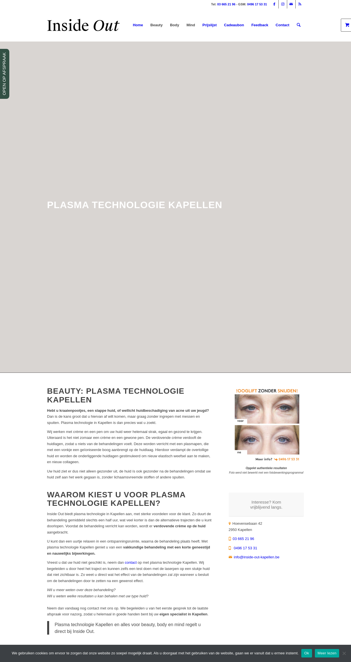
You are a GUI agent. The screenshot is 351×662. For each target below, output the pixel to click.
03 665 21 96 (226, 4)
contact (131, 562)
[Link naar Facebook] (274, 4)
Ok (306, 653)
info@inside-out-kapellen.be (256, 557)
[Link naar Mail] (291, 4)
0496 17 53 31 (257, 4)
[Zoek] (298, 25)
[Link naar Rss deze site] (300, 4)
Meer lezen (327, 653)
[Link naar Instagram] (283, 4)
